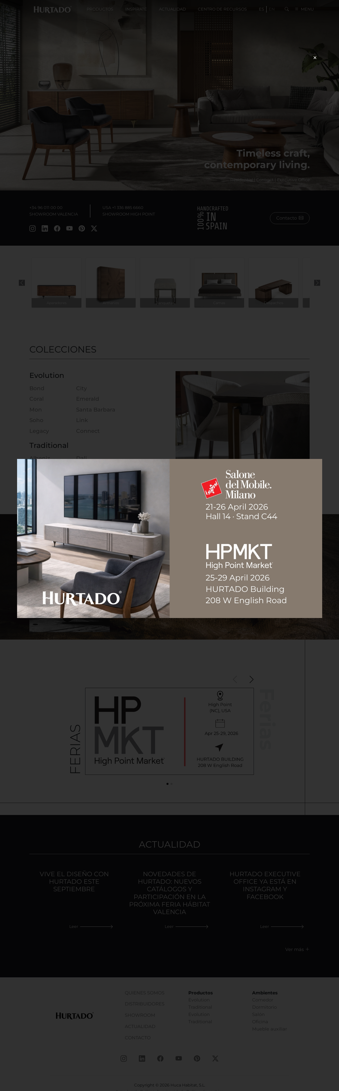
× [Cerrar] (315, 57)
